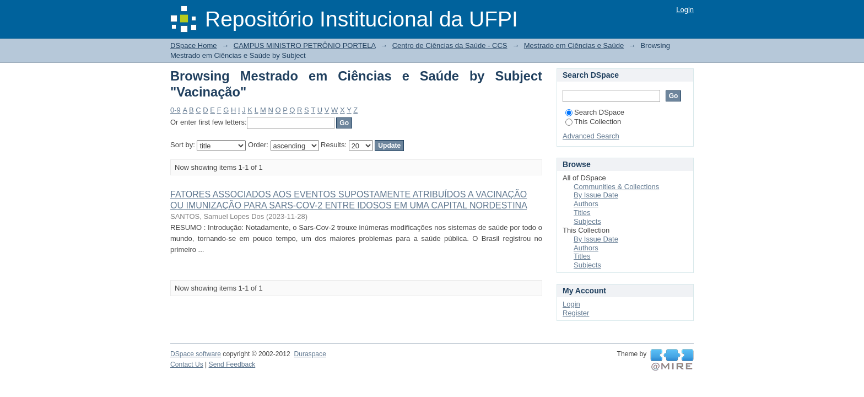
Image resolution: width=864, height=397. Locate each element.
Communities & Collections (616, 187)
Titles (582, 212)
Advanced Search (591, 136)
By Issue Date (596, 195)
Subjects (587, 221)
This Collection (593, 121)
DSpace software (195, 354)
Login (685, 10)
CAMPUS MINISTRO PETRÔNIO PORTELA (305, 45)
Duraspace (310, 354)
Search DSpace (594, 112)
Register (576, 313)
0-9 (175, 110)
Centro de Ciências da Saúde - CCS (449, 45)
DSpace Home (193, 45)
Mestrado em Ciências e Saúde (574, 45)
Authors (586, 204)
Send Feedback (232, 364)
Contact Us (186, 364)
